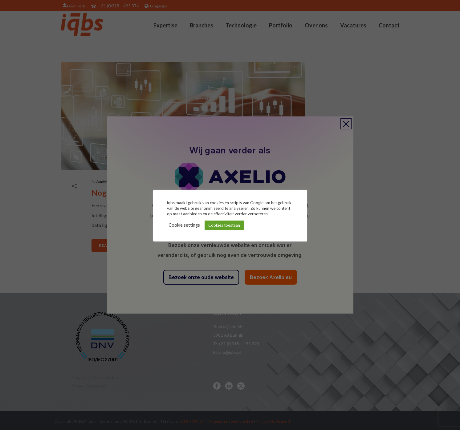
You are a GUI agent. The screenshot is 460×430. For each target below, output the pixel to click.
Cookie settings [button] (184, 225)
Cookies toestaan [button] (224, 225)
